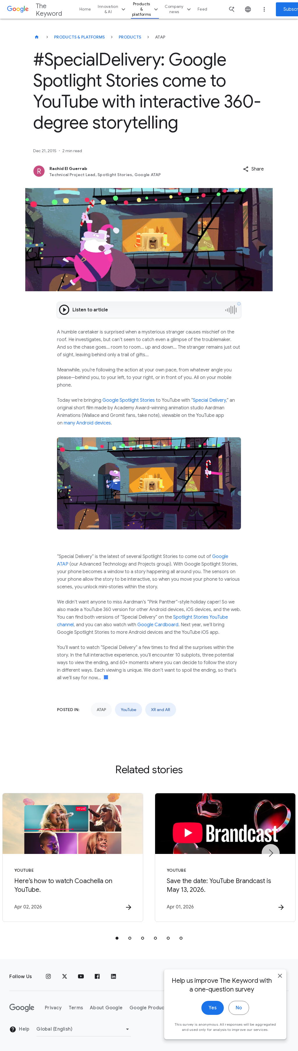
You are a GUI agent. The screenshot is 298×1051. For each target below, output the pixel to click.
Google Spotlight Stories (128, 400)
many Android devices (87, 423)
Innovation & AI (112, 9)
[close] (280, 977)
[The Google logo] (21, 1008)
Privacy (53, 1008)
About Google (106, 1008)
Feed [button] (202, 9)
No (239, 1010)
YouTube (128, 709)
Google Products (149, 1008)
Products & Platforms (79, 37)
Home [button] (85, 9)
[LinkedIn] (113, 977)
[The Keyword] (37, 37)
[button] (253, 169)
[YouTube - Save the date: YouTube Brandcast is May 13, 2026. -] (225, 857)
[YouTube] (81, 977)
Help (19, 1029)
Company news (178, 9)
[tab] (117, 938)
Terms (76, 1008)
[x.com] (65, 977)
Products (130, 37)
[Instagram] (48, 977)
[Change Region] (83, 1029)
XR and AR (160, 709)
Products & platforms (145, 9)
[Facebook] (97, 977)
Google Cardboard (157, 625)
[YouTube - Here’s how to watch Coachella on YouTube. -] (73, 857)
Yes (213, 1010)
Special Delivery (209, 400)
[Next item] (271, 853)
